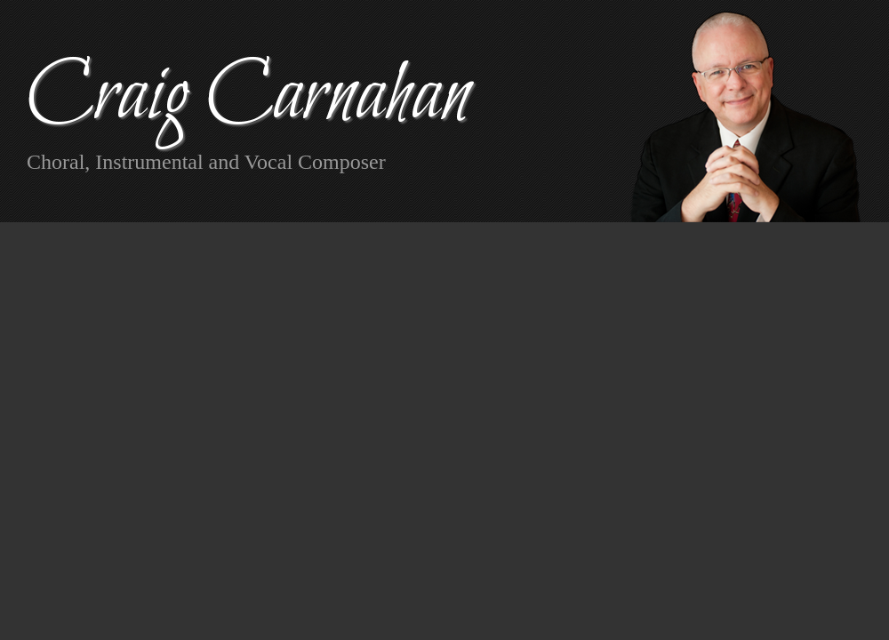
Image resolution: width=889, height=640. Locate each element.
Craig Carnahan (248, 97)
